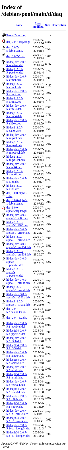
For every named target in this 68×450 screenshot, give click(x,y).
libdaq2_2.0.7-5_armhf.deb (14, 100)
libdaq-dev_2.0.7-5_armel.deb (16, 78)
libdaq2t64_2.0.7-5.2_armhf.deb (16, 376)
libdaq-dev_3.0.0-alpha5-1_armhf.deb (18, 281)
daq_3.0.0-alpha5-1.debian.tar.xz (16, 202)
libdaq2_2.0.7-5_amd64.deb (14, 173)
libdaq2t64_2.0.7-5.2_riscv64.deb (16, 390)
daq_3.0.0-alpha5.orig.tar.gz (16, 209)
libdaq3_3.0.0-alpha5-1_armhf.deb (18, 288)
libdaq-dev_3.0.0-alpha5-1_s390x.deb (18, 296)
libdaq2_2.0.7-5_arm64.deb (14, 114)
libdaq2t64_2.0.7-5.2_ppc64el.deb (16, 332)
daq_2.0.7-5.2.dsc (16, 317)
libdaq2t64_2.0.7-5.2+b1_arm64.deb (17, 419)
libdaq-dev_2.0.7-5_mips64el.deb (16, 151)
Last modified (37, 25)
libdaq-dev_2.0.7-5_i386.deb (16, 180)
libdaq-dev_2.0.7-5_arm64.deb (16, 107)
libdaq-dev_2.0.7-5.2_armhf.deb (16, 368)
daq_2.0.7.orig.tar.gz (18, 41)
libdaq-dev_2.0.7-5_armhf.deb (16, 93)
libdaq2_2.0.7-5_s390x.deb (14, 129)
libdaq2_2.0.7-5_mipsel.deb (14, 143)
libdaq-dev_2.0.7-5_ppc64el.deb (16, 63)
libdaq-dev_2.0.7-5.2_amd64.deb (16, 354)
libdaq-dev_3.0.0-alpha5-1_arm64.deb (18, 231)
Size (47, 25)
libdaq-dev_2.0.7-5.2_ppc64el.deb (16, 325)
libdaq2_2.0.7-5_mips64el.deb (15, 158)
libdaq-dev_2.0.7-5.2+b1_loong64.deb (18, 427)
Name (19, 25)
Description (59, 25)
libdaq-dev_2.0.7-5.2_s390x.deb (16, 398)
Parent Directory (16, 35)
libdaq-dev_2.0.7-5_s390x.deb (16, 122)
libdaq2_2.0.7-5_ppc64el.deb (14, 71)
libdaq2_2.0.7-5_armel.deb (14, 85)
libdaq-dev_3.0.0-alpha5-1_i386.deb (17, 216)
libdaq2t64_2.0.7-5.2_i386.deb (16, 347)
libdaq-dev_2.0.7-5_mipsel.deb (16, 136)
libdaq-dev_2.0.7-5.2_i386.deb (16, 339)
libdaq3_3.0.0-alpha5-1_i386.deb (17, 224)
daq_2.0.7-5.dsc (15, 56)
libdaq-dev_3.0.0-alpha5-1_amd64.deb (18, 245)
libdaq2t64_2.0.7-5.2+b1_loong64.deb (18, 434)
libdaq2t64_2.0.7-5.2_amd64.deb (16, 361)
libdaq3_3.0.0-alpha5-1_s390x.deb (18, 303)
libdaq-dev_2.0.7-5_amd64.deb (16, 165)
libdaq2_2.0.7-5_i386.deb (14, 187)
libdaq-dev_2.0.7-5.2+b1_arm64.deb (17, 412)
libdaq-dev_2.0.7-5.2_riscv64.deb (16, 383)
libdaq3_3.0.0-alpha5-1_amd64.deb (18, 253)
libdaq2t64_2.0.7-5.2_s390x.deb (16, 405)
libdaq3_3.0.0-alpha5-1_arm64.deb (18, 238)
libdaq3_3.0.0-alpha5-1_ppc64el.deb (14, 272)
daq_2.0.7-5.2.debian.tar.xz (16, 310)
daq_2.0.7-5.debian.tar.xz (14, 49)
